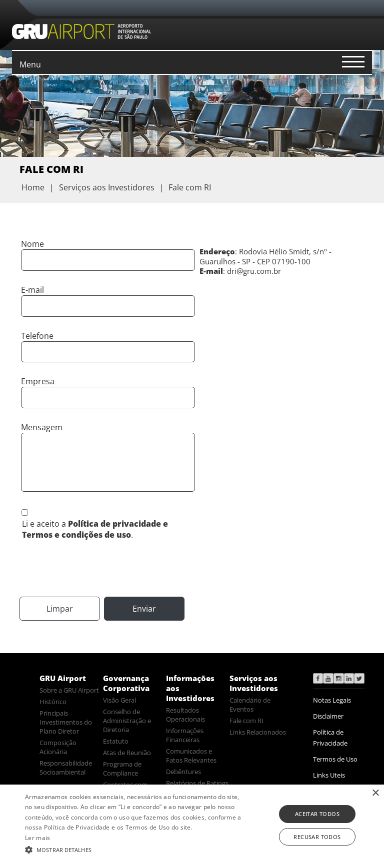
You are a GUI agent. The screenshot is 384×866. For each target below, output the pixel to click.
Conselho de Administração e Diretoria (127, 720)
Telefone (37, 335)
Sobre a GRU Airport (69, 690)
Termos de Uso (335, 759)
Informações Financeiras (185, 735)
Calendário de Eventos (250, 705)
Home (33, 187)
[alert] (192, 825)
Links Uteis (329, 775)
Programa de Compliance (122, 769)
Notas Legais (332, 700)
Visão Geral (119, 700)
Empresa (37, 381)
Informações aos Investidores (190, 688)
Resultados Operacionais (185, 715)
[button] (133, 849)
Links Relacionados (258, 732)
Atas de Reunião (127, 752)
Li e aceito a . (95, 529)
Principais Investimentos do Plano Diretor (66, 722)
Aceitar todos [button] (317, 814)
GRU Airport (63, 678)
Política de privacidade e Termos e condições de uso (95, 529)
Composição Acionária (58, 747)
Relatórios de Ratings (197, 783)
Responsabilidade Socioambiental (66, 768)
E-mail (32, 289)
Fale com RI (247, 720)
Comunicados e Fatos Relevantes (191, 756)
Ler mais (37, 838)
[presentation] (96, 567)
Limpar (59, 608)
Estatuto (115, 741)
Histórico (53, 701)
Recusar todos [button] (317, 837)
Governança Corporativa (126, 683)
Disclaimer (328, 716)
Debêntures (183, 771)
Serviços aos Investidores (254, 683)
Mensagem (41, 427)
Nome (32, 243)
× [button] (375, 793)
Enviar (144, 608)
